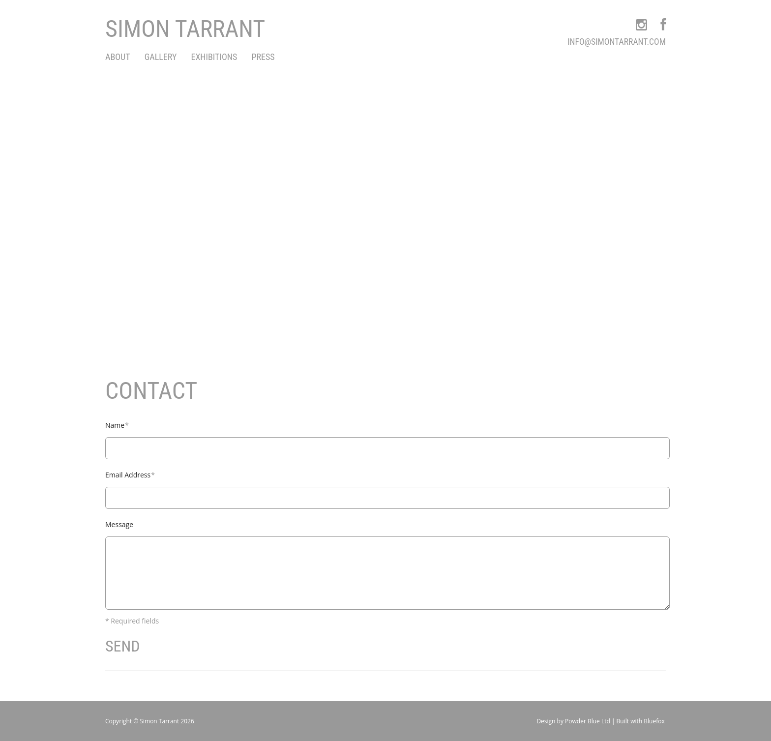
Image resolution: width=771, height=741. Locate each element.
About (117, 57)
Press (262, 57)
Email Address (130, 474)
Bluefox (654, 721)
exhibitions (214, 57)
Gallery (161, 57)
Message (119, 524)
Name (117, 425)
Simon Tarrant (185, 29)
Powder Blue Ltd (587, 721)
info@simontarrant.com (616, 42)
